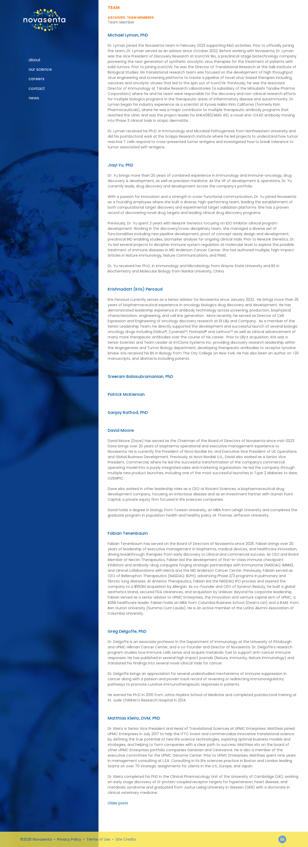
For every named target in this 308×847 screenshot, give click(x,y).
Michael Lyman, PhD (128, 35)
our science (40, 69)
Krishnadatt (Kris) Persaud (135, 289)
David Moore (121, 430)
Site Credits (126, 839)
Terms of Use (98, 839)
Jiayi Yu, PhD (120, 165)
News (34, 98)
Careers (36, 79)
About (35, 60)
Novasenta (44, 20)
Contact (37, 88)
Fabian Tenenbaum (128, 533)
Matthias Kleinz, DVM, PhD (134, 718)
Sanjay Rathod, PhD (128, 412)
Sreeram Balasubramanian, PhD (140, 376)
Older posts (118, 803)
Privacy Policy (69, 839)
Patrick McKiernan (126, 394)
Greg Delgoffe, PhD (127, 631)
